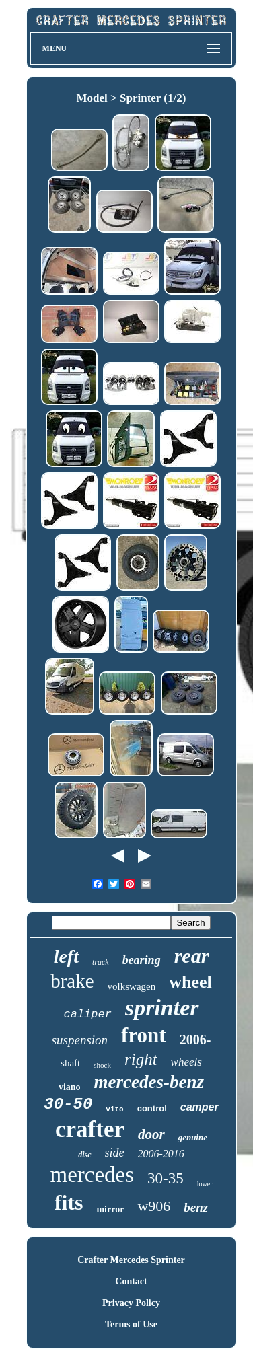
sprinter (162, 1007)
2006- (195, 1039)
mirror (110, 1209)
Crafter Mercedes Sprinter (131, 1260)
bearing (141, 960)
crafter (89, 1129)
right (140, 1059)
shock (102, 1065)
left (66, 956)
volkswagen (132, 986)
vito (114, 1109)
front (143, 1035)
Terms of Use (131, 1324)
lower (205, 1184)
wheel (190, 982)
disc (84, 1154)
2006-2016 (161, 1153)
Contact (131, 1281)
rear (191, 956)
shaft (70, 1063)
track (100, 962)
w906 (153, 1206)
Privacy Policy (131, 1303)
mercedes (92, 1175)
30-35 (165, 1178)
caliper (87, 1014)
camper (199, 1107)
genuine (192, 1137)
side (114, 1152)
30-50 (68, 1104)
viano (70, 1087)
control (152, 1108)
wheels (186, 1062)
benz (196, 1207)
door (151, 1134)
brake (72, 981)
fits (69, 1202)
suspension (80, 1040)
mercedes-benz (149, 1082)
